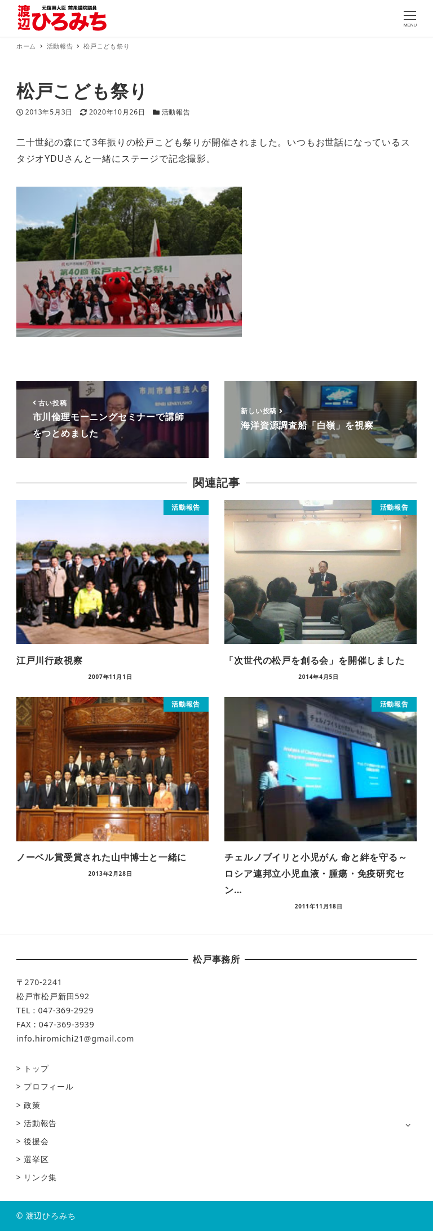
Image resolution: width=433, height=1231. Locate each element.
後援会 (36, 1141)
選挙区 (36, 1159)
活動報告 (176, 112)
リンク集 (40, 1177)
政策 (32, 1105)
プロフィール (49, 1086)
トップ (36, 1068)
